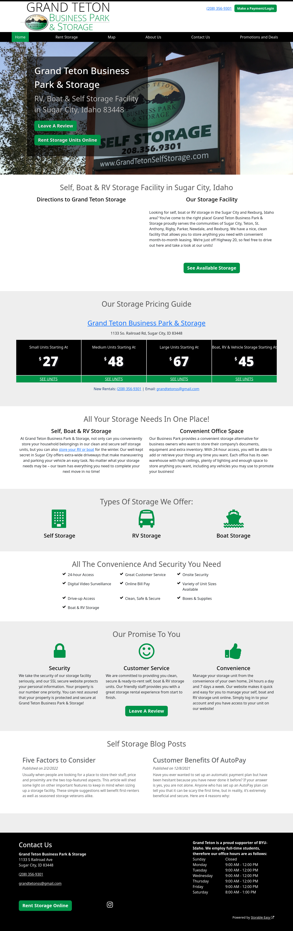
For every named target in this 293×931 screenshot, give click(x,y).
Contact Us (200, 37)
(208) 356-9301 (219, 8)
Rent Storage (66, 37)
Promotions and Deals (259, 37)
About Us (153, 37)
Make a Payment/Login (255, 8)
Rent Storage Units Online (67, 140)
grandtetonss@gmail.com (178, 388)
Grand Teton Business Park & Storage (146, 322)
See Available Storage (211, 268)
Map (111, 37)
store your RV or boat (80, 449)
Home (20, 37)
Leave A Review (55, 126)
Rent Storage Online (45, 905)
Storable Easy (262, 917)
